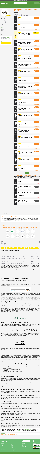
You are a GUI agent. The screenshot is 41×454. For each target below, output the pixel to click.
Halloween (23, 447)
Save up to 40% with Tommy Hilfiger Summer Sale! (20, 0)
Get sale (36, 41)
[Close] (39, 0)
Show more (20, 228)
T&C (12, 447)
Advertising (2, 445)
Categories (26, 5)
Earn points (36, 32)
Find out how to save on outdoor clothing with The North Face (9, 434)
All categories (3, 448)
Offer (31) (2, 30)
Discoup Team (13, 450)
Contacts (12, 445)
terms (1, 41)
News (1, 446)
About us (2, 444)
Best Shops (20, 6)
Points (9, 15)
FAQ (12, 446)
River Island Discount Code (19, 430)
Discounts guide (3, 449)
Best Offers (14, 6)
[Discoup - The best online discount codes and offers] (4, 3)
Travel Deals (31, 6)
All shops (2, 447)
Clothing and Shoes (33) (4, 34)
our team (26, 218)
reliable (18, 220)
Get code (36, 25)
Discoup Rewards (2, 6)
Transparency (13, 449)
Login (37, 2)
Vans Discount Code (28, 429)
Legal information (13, 448)
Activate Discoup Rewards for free (6, 43)
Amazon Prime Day (25, 445)
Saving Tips (16, 12)
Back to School (24, 446)
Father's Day (37, 6)
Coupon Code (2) (3, 29)
